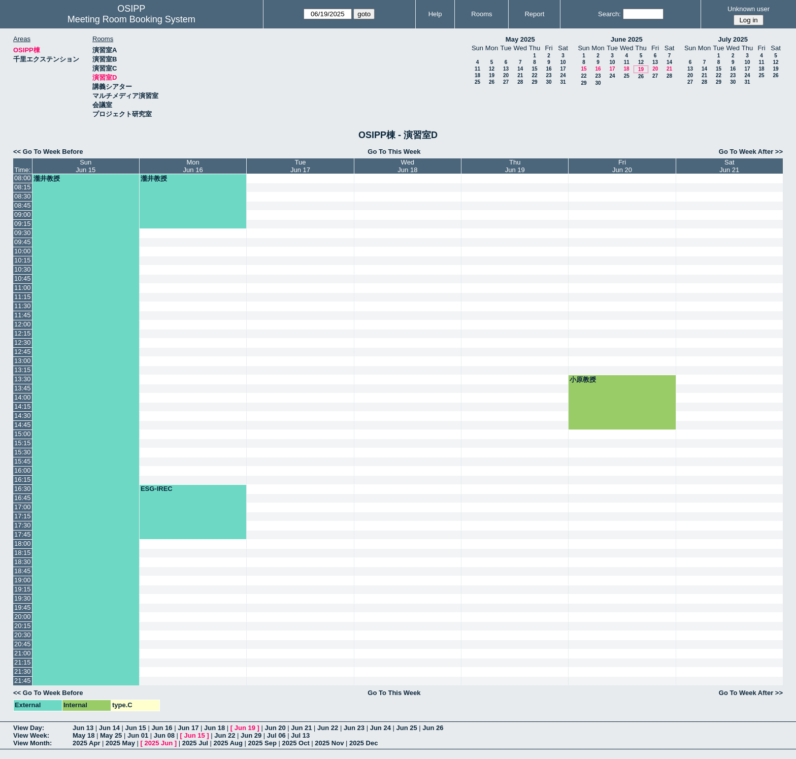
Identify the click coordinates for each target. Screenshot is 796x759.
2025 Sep (262, 743)
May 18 (83, 735)
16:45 (22, 498)
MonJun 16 (193, 166)
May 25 (111, 735)
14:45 (22, 424)
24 (563, 75)
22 (534, 75)
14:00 (22, 397)
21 (520, 75)
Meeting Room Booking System (131, 19)
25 (477, 82)
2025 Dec (363, 743)
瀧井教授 (47, 178)
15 (534, 69)
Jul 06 (276, 735)
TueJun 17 (300, 166)
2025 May (120, 743)
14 (520, 69)
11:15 (22, 297)
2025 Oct (296, 743)
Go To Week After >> (751, 151)
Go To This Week (394, 151)
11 (477, 69)
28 (520, 82)
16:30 (22, 488)
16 (548, 69)
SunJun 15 (85, 166)
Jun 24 (380, 728)
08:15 (22, 187)
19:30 (22, 598)
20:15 (22, 626)
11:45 (22, 315)
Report (534, 14)
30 (548, 82)
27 (506, 82)
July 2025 (733, 39)
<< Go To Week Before (48, 151)
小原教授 (583, 379)
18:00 (22, 543)
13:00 (22, 361)
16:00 (22, 470)
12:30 (22, 342)
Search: (609, 14)
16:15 (22, 479)
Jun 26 (432, 728)
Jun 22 (327, 728)
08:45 (22, 205)
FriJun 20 (622, 166)
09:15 (22, 223)
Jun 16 (161, 728)
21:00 (22, 653)
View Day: (28, 728)
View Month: (32, 743)
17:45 (22, 534)
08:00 (22, 178)
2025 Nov (329, 743)
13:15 (22, 370)
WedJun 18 (407, 166)
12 (491, 69)
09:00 (22, 214)
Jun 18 (214, 728)
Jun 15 (135, 728)
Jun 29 (251, 735)
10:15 (22, 260)
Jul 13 (300, 735)
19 (491, 75)
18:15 (22, 552)
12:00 (22, 324)
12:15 (22, 333)
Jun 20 (274, 728)
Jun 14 (109, 728)
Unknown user (748, 9)
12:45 (22, 351)
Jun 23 (354, 728)
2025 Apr (86, 743)
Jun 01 (137, 735)
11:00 (22, 287)
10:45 (22, 278)
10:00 (22, 251)
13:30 (22, 379)
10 (563, 62)
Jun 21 (301, 728)
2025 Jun (158, 743)
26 (491, 82)
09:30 (22, 233)
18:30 (22, 562)
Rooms (481, 14)
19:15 (22, 589)
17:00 (22, 507)
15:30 (22, 452)
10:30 (22, 269)
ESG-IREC (157, 488)
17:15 (22, 516)
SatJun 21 (729, 166)
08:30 (22, 196)
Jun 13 (83, 728)
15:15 (22, 443)
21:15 (22, 662)
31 (563, 82)
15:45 (22, 461)
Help (435, 14)
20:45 (22, 644)
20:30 (22, 635)
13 (506, 69)
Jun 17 (188, 728)
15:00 (22, 434)
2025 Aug (228, 743)
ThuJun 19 (515, 166)
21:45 (22, 680)
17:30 (22, 525)
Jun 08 (164, 735)
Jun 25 (406, 728)
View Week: (31, 735)
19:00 (22, 580)
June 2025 (627, 39)
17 (563, 69)
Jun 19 (245, 728)
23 (548, 75)
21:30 (22, 671)
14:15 (22, 406)
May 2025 (520, 39)
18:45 (22, 571)
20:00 (22, 616)
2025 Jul (195, 743)
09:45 (22, 242)
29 (534, 82)
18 (477, 75)
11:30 (22, 306)
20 (506, 75)
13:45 (22, 388)
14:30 (22, 415)
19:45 (22, 607)
